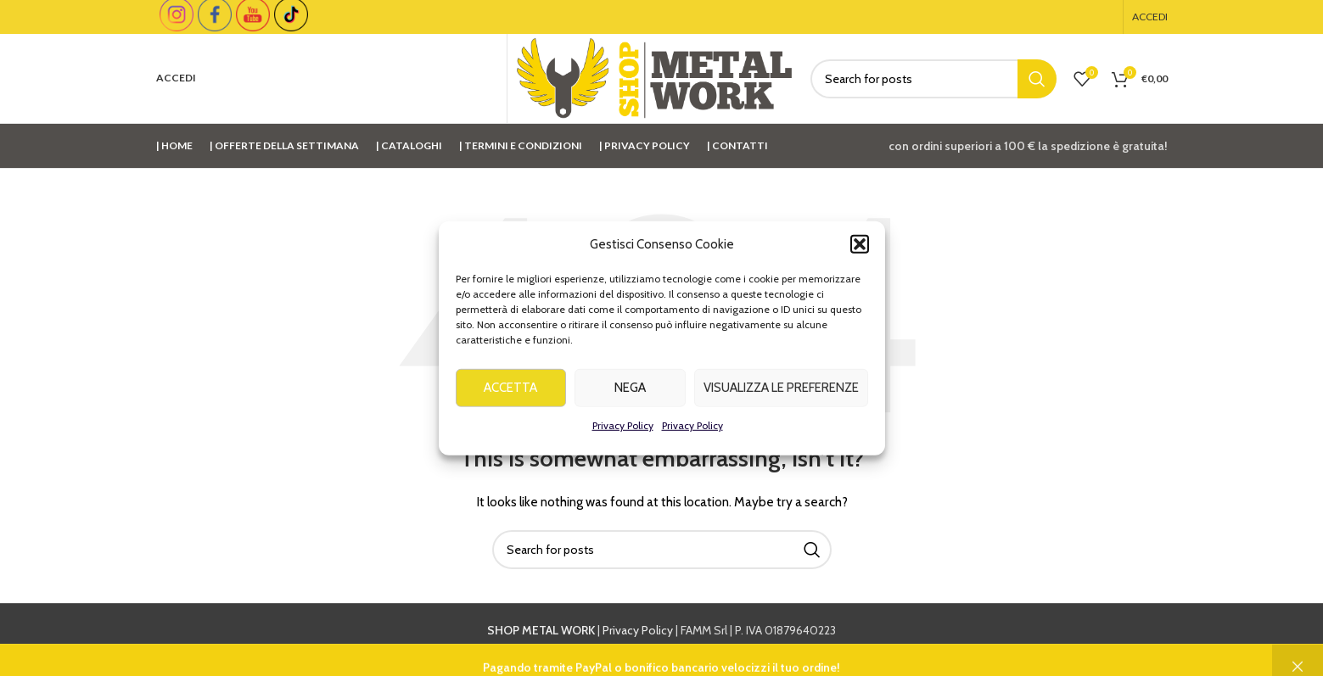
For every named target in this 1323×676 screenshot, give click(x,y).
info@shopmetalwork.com (934, 648)
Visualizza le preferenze (781, 393)
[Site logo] (654, 77)
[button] (859, 249)
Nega (630, 393)
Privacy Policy (622, 430)
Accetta (510, 393)
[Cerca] (933, 78)
